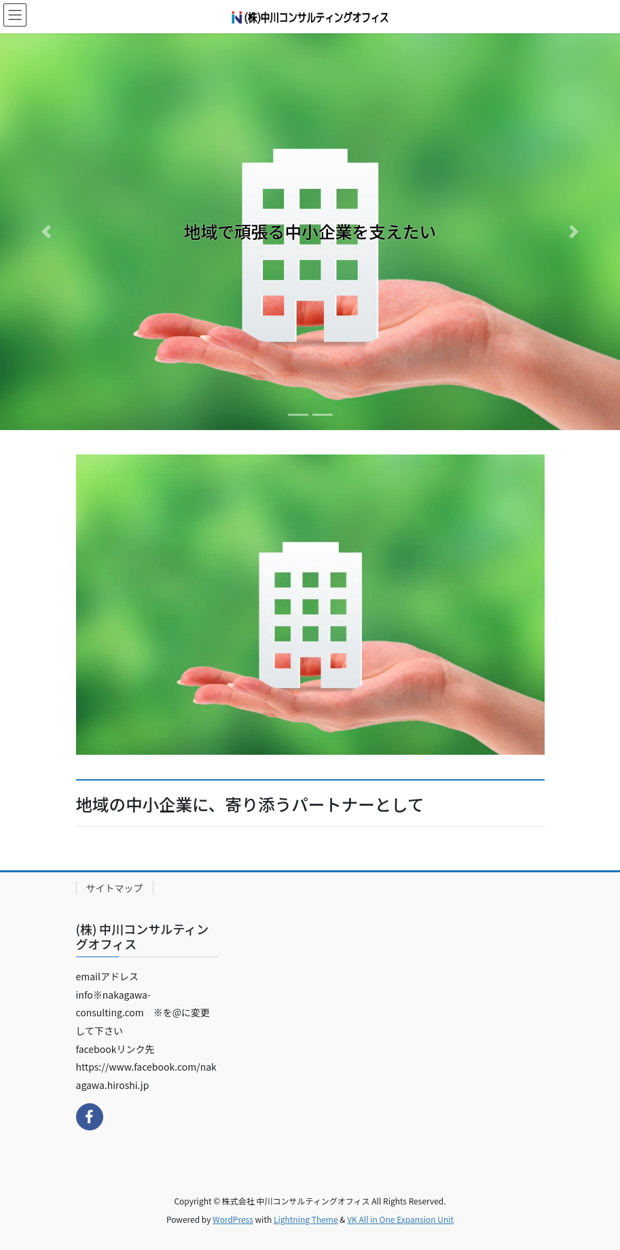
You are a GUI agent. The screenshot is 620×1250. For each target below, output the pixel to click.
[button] (46, 231)
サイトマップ (114, 888)
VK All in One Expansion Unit (400, 1219)
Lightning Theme (306, 1219)
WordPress (233, 1219)
